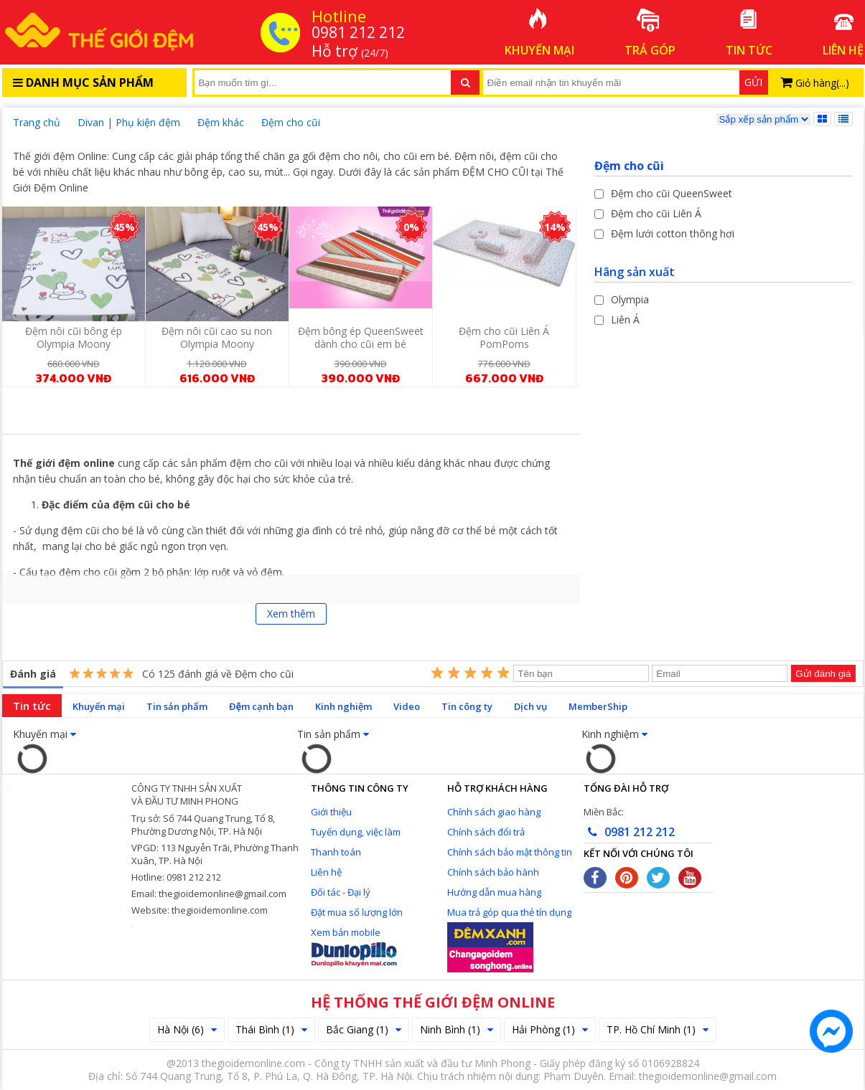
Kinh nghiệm (343, 706)
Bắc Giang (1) (363, 1029)
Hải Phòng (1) (550, 1029)
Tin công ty (466, 706)
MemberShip (598, 706)
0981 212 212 (629, 832)
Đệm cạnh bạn (261, 706)
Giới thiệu (331, 811)
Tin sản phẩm (176, 706)
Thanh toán (336, 851)
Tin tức (32, 705)
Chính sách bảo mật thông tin (509, 851)
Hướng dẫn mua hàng (494, 892)
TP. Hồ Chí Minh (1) (658, 1029)
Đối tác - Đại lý (340, 892)
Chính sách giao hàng (494, 811)
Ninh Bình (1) (456, 1029)
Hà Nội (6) (187, 1029)
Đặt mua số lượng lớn (357, 912)
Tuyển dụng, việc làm (356, 831)
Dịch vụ (530, 706)
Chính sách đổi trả (486, 831)
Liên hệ (326, 872)
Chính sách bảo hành (493, 872)
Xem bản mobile (345, 932)
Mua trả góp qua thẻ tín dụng (509, 912)
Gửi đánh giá (823, 673)
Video (406, 706)
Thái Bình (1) (271, 1029)
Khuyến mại (99, 706)
